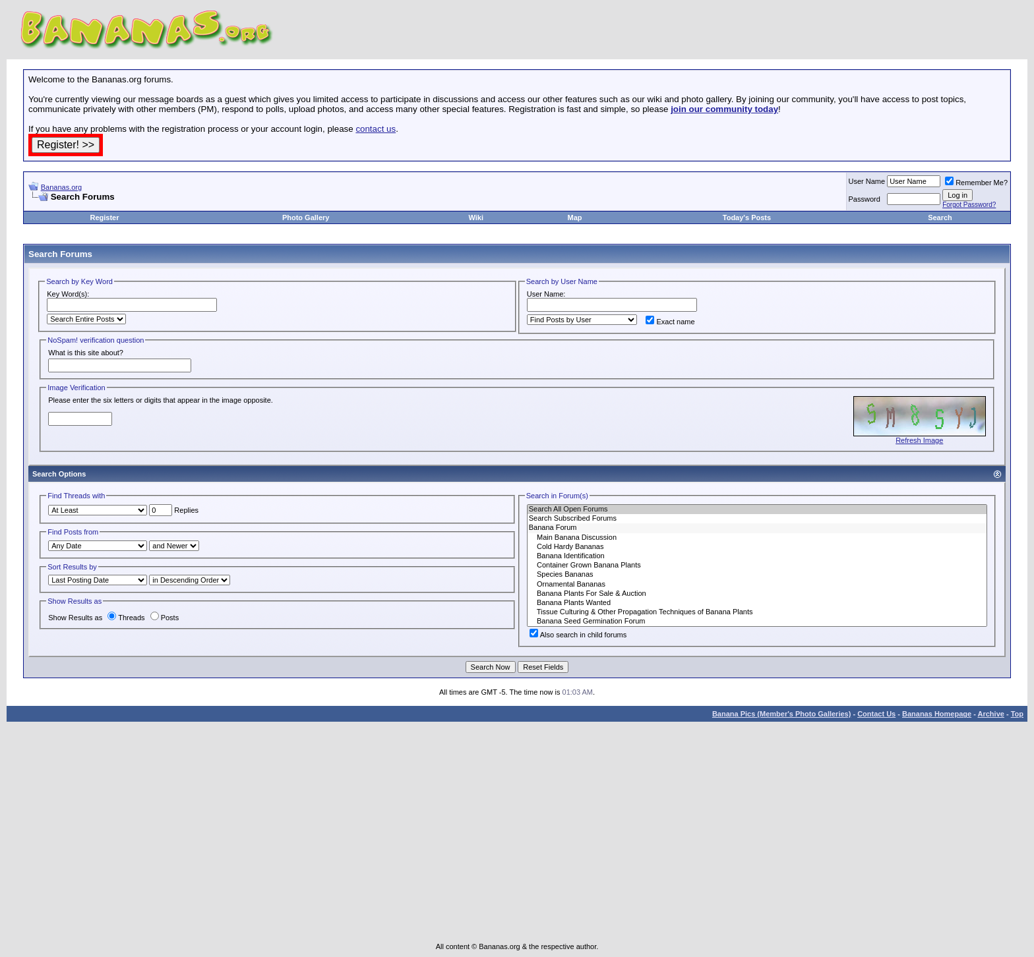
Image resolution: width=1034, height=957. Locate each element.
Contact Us (876, 714)
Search (940, 217)
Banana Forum (757, 528)
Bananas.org (61, 187)
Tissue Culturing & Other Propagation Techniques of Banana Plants (757, 612)
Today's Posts (747, 217)
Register (104, 217)
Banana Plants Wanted (757, 603)
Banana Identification (757, 556)
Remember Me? (976, 183)
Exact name (670, 322)
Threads (125, 618)
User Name (867, 181)
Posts (164, 618)
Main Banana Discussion (757, 537)
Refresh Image (919, 440)
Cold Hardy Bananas (757, 547)
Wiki (475, 217)
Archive (991, 714)
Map (575, 217)
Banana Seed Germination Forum (757, 621)
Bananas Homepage (936, 714)
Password (864, 199)
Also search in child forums (578, 635)
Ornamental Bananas (757, 584)
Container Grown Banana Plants (757, 565)
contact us (375, 129)
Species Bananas (757, 574)
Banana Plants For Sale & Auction (757, 593)
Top (1017, 714)
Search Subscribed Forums (757, 518)
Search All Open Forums (757, 509)
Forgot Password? (969, 204)
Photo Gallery (306, 217)
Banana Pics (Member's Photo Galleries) (781, 714)
